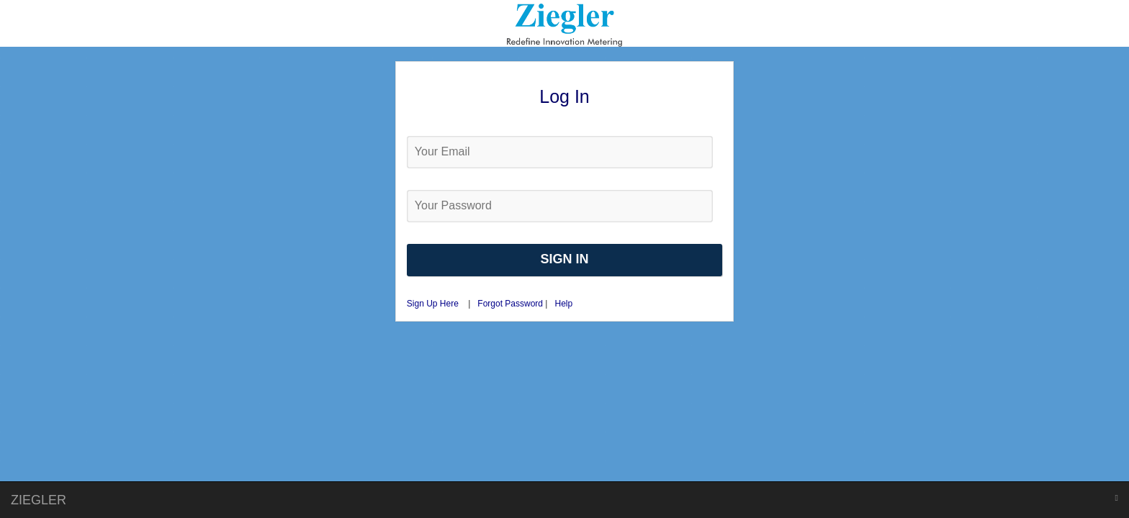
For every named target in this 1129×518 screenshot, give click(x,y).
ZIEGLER (38, 500)
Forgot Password (511, 304)
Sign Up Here (433, 304)
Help (563, 304)
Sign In (564, 259)
